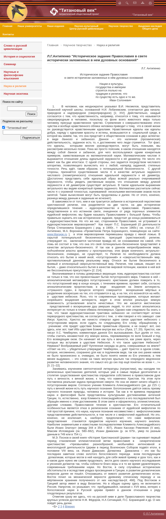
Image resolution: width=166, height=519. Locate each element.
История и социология (19, 56)
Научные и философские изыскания (13, 75)
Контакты (8, 34)
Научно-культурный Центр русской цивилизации (86, 27)
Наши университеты (30, 26)
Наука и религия (15, 86)
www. (57, 234)
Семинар (10, 64)
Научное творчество (121, 26)
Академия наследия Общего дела (150, 27)
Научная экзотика (16, 93)
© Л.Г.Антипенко (153, 513)
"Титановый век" (15, 127)
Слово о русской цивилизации (15, 47)
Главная (7, 26)
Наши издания (55, 26)
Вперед (70, 506)
